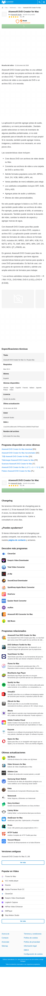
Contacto (5, 938)
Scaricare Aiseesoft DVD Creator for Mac (17, 464)
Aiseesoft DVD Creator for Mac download (17, 449)
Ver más (23, 862)
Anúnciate (5, 942)
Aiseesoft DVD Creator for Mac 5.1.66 (16, 856)
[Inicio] (2, 8)
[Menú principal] (44, 2)
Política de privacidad (32, 942)
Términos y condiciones (32, 934)
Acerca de (5, 934)
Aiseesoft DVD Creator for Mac (23, 11)
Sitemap (5, 946)
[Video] (19, 8)
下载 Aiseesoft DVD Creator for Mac (15, 456)
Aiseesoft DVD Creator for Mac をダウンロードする (21, 467)
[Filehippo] (7, 2)
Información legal (30, 946)
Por (15, 14)
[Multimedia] (13, 8)
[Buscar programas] (40, 2)
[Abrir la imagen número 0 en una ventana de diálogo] (18, 299)
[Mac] (6, 8)
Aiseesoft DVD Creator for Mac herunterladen (19, 453)
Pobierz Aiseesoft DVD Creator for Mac (16, 471)
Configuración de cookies (33, 954)
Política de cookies (31, 938)
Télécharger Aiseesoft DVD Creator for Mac (18, 460)
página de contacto (17, 540)
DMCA (26, 950)
